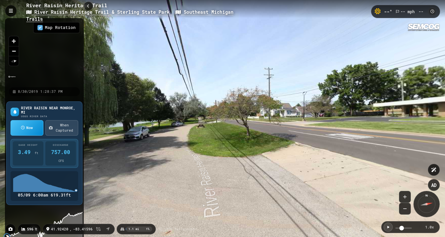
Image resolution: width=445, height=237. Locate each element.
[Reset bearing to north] (14, 61)
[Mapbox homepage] (12, 79)
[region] (44, 52)
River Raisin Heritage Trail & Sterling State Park (99, 12)
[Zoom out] (14, 51)
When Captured (61, 127)
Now (27, 127)
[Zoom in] (14, 41)
